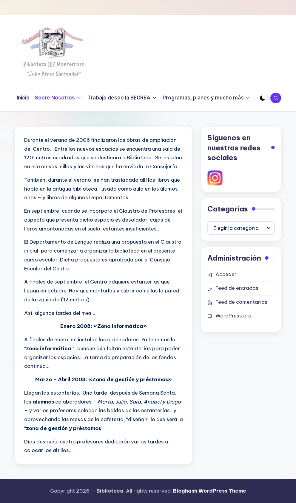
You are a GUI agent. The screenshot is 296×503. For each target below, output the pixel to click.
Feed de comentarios (241, 302)
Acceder (226, 274)
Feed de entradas (236, 288)
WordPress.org (233, 315)
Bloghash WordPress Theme (209, 491)
